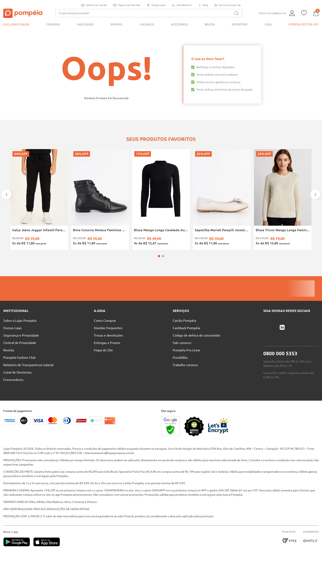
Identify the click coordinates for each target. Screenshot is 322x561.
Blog (203, 5)
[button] (159, 256)
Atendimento (182, 5)
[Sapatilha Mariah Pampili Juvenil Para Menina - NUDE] (222, 199)
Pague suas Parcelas (126, 5)
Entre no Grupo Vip (228, 5)
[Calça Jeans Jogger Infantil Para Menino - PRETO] (39, 199)
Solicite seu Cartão (94, 5)
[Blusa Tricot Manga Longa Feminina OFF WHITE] (283, 199)
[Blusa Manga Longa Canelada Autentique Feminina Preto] (161, 199)
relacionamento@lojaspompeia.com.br (109, 453)
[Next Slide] (315, 194)
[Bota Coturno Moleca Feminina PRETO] (100, 199)
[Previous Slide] (7, 194)
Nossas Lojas (156, 5)
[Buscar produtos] (236, 13)
